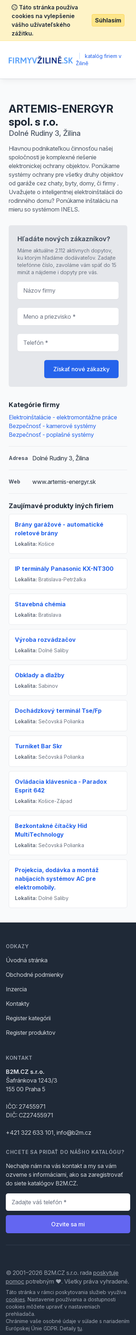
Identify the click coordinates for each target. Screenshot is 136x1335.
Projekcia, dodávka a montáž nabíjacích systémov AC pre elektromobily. (57, 878)
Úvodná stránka (27, 960)
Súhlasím (108, 20)
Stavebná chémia (40, 604)
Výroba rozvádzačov (45, 639)
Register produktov (30, 1032)
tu (80, 1328)
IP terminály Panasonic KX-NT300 (64, 568)
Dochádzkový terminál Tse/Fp (58, 710)
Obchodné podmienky (34, 974)
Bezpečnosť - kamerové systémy (52, 426)
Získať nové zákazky (81, 369)
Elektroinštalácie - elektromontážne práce (63, 417)
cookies (15, 1299)
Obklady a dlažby (40, 675)
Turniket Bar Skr (38, 746)
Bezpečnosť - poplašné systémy (51, 434)
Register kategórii (28, 1018)
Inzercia (16, 989)
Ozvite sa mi (68, 1224)
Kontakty (17, 1003)
